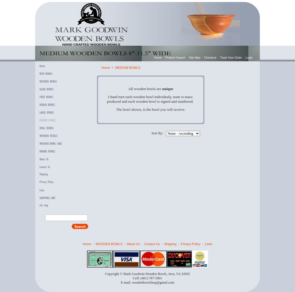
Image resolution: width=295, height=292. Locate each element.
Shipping (170, 244)
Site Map (194, 57)
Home (158, 57)
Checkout (210, 57)
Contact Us (152, 244)
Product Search (175, 57)
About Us (133, 244)
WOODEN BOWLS (109, 244)
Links (208, 244)
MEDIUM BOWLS (127, 67)
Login (249, 57)
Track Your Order (231, 57)
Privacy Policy (191, 244)
